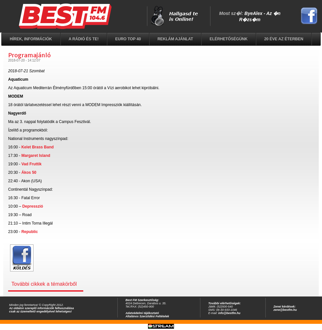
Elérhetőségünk (228, 39)
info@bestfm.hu (229, 313)
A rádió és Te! (84, 39)
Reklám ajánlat (175, 39)
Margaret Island (35, 155)
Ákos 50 (28, 172)
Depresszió (32, 206)
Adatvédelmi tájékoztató (142, 313)
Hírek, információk (31, 39)
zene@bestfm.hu (285, 309)
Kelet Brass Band (37, 147)
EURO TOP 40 (128, 39)
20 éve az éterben (283, 39)
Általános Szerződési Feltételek (147, 316)
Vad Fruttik (31, 164)
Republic (29, 231)
